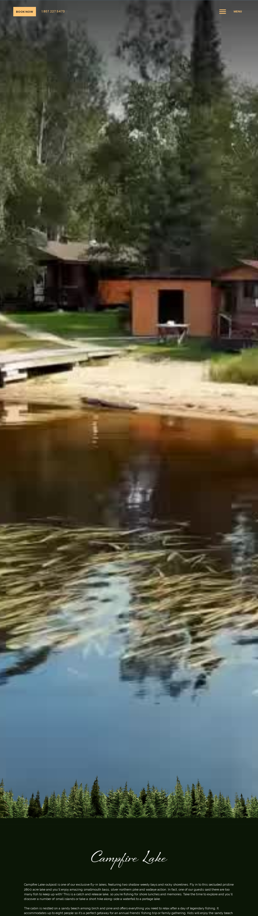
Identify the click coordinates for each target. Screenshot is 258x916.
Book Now (24, 12)
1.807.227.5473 (53, 11)
